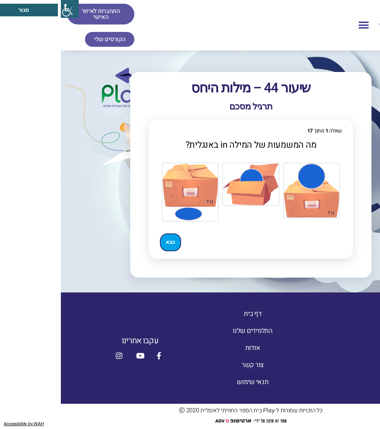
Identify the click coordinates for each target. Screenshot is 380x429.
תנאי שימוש (191, 382)
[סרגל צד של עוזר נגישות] (9, 9)
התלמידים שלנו (192, 331)
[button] (302, 25)
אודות (192, 348)
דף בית (191, 314)
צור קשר (192, 365)
